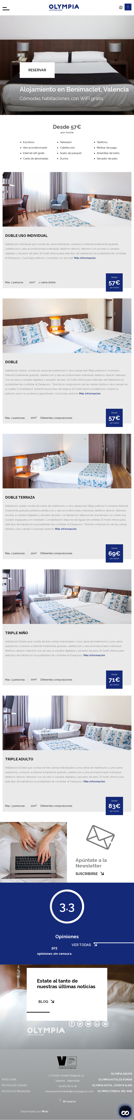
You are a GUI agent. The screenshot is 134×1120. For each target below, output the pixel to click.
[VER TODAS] (95, 944)
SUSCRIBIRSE (87, 874)
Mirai (45, 1111)
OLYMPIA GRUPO (121, 1073)
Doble (11, 362)
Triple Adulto (19, 759)
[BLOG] (52, 1001)
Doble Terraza (20, 497)
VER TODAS (81, 945)
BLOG (43, 1002)
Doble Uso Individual (26, 235)
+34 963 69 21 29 (67, 1086)
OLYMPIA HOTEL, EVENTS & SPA (112, 1085)
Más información (85, 258)
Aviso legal (9, 1079)
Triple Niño (16, 633)
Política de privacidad (16, 1091)
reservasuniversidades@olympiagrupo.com (69, 1091)
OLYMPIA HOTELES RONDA (115, 1079)
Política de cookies (14, 1085)
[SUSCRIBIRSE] (102, 873)
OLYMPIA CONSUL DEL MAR (115, 1091)
